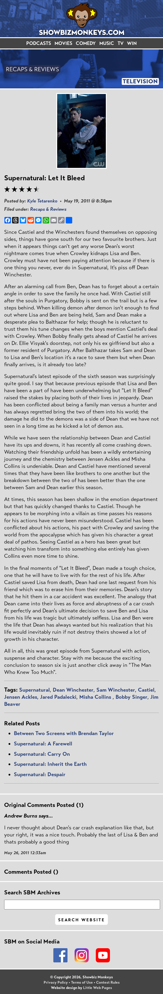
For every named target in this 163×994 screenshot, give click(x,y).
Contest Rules (108, 982)
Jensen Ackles (20, 697)
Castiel (146, 690)
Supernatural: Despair (39, 774)
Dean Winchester (73, 690)
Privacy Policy (56, 982)
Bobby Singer (131, 697)
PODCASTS (38, 43)
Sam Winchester (115, 690)
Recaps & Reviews (48, 209)
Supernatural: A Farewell (43, 743)
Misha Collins (96, 697)
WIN (132, 43)
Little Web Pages (97, 987)
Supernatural (34, 690)
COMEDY (86, 43)
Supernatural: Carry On (42, 754)
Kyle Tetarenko (42, 201)
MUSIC (106, 43)
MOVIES (63, 43)
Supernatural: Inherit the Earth (50, 764)
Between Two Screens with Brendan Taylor (64, 733)
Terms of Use (82, 982)
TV (121, 43)
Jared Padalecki (58, 697)
